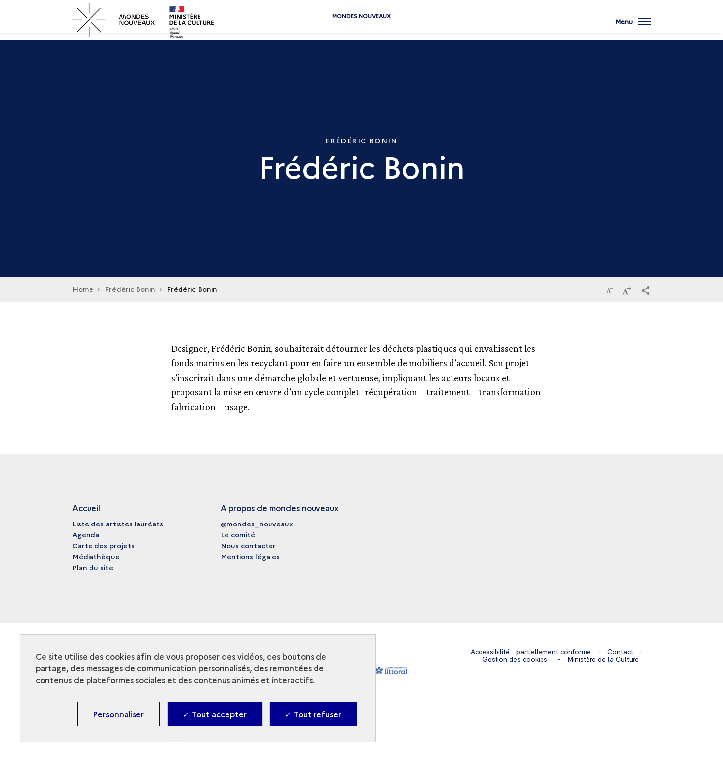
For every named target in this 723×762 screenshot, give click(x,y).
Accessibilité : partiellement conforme (531, 651)
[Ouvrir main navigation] (633, 27)
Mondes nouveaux (361, 31)
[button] (646, 290)
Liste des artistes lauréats (117, 523)
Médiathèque (96, 556)
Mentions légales (250, 556)
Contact (620, 651)
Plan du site (92, 567)
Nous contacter (248, 545)
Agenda (85, 534)
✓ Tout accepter (215, 714)
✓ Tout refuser (313, 714)
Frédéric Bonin (130, 289)
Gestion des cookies (514, 659)
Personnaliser (118, 714)
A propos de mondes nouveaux (280, 507)
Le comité (238, 534)
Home (82, 289)
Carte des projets (103, 545)
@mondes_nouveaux (257, 523)
